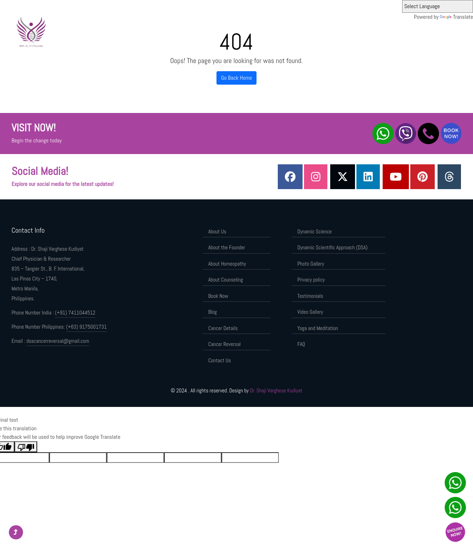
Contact (437, 31)
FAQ (301, 344)
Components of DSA (402, 31)
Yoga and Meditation (317, 328)
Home (185, 31)
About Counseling (225, 279)
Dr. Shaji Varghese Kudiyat (276, 390)
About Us (207, 31)
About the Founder (240, 31)
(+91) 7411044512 (75, 312)
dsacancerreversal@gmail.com (57, 341)
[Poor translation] (26, 446)
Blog (212, 311)
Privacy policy (311, 279)
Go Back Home (236, 77)
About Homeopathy (227, 263)
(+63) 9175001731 (86, 326)
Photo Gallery (310, 263)
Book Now (218, 296)
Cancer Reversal (224, 344)
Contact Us (219, 360)
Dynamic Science (282, 31)
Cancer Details (223, 328)
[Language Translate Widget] (437, 6)
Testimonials (310, 296)
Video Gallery (310, 311)
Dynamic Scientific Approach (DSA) (341, 31)
